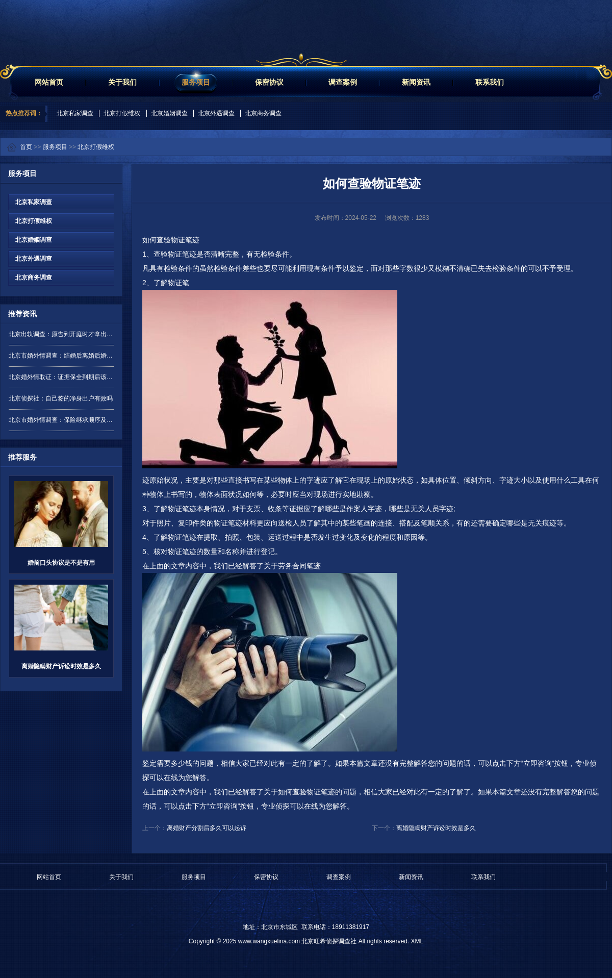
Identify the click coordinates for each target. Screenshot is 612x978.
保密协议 (269, 82)
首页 (26, 147)
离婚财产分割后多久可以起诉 (206, 828)
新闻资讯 (416, 82)
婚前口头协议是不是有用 (61, 562)
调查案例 (342, 82)
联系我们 (489, 82)
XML (417, 941)
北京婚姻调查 (169, 113)
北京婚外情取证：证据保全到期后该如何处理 (61, 377)
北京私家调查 (75, 113)
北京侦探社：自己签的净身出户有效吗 (61, 398)
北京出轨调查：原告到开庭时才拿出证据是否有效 (61, 334)
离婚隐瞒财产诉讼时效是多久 (61, 666)
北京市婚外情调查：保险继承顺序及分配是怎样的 (61, 419)
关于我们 (122, 82)
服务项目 (196, 82)
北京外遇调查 (216, 113)
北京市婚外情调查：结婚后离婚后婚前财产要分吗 (61, 355)
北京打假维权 (122, 113)
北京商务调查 (263, 113)
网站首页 (49, 82)
